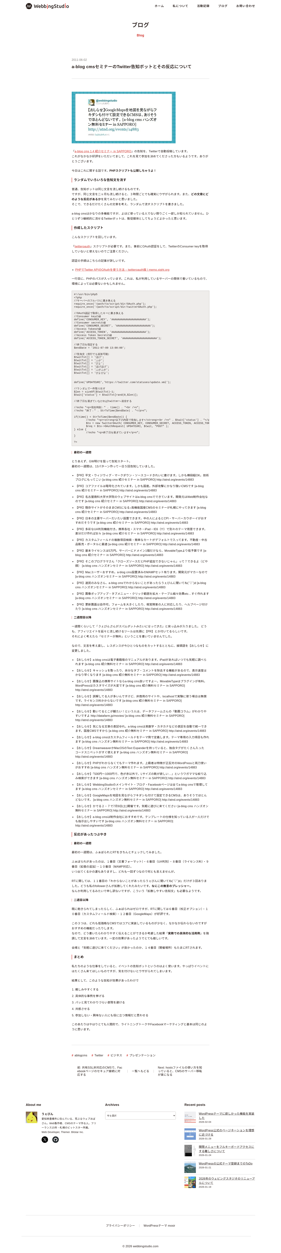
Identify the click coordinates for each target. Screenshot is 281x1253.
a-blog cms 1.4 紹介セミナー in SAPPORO (103, 151)
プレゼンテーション (142, 1055)
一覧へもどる (140, 1071)
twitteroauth (82, 246)
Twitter (98, 1055)
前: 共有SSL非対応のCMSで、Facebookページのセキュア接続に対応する (99, 1071)
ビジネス (116, 1055)
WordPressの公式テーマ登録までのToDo (226, 1163)
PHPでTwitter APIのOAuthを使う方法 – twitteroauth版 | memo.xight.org (122, 269)
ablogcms (81, 1055)
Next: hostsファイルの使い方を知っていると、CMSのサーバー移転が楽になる (180, 1071)
